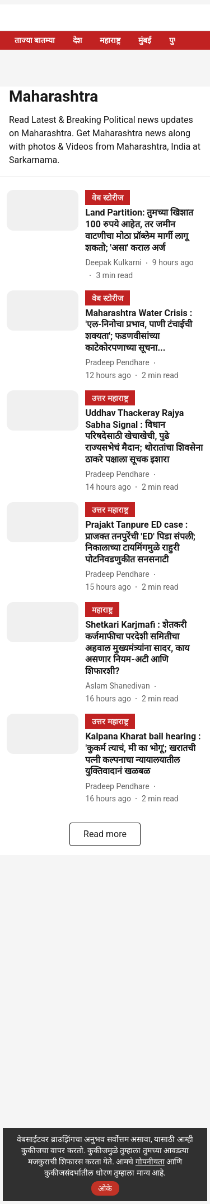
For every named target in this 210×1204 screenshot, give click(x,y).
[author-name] (115, 263)
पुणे (174, 40)
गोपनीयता (150, 1161)
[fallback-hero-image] (46, 235)
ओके (105, 1188)
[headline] (144, 230)
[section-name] (107, 197)
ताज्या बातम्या (35, 40)
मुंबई (144, 40)
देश (77, 40)
